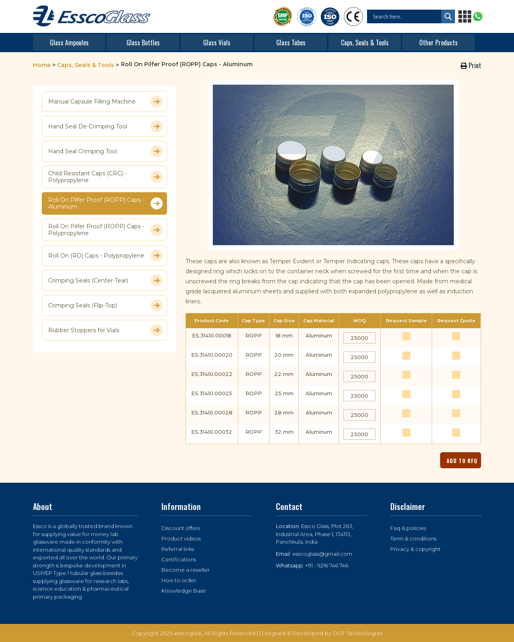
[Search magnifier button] (448, 16)
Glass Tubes (291, 42)
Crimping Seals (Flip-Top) (105, 305)
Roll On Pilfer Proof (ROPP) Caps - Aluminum (105, 203)
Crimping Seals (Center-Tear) (105, 280)
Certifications (178, 559)
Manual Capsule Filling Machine (105, 101)
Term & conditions (413, 538)
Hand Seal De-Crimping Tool (105, 126)
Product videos (181, 538)
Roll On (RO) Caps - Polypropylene (105, 256)
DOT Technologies (358, 633)
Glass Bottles (143, 42)
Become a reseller (185, 570)
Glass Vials (216, 42)
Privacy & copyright (415, 549)
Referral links (177, 549)
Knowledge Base (183, 590)
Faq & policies (408, 528)
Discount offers (180, 528)
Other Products (438, 42)
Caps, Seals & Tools (365, 42)
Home (42, 65)
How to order (178, 580)
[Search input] (406, 16)
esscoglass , (189, 633)
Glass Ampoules (69, 42)
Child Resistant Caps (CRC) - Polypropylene (105, 177)
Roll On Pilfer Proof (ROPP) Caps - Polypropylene (105, 230)
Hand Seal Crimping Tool (105, 151)
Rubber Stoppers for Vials (105, 330)
